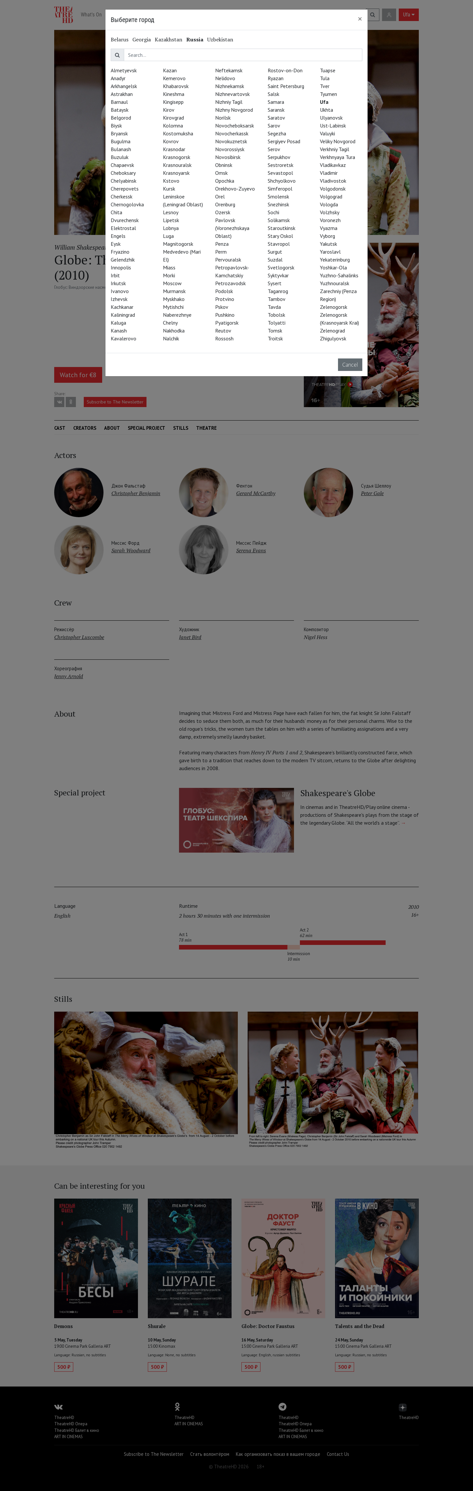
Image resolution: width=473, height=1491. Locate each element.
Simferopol (280, 188)
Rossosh (224, 338)
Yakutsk (328, 244)
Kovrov (171, 141)
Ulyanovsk (331, 117)
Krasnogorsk (176, 157)
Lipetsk (171, 220)
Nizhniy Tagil (228, 102)
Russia (194, 39)
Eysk (116, 244)
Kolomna (173, 125)
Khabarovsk (176, 86)
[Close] (360, 19)
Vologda (329, 204)
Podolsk (224, 291)
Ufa (324, 102)
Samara (276, 102)
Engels (118, 236)
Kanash (119, 330)
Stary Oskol (280, 236)
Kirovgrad (173, 117)
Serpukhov (279, 157)
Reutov (223, 330)
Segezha (277, 133)
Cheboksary (123, 173)
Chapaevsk (122, 165)
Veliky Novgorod (337, 141)
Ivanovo (120, 291)
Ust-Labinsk (333, 125)
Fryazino (120, 251)
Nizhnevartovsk (232, 94)
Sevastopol (280, 173)
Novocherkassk (231, 133)
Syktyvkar (278, 275)
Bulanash (121, 149)
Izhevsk (119, 299)
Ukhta (326, 109)
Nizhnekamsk (229, 86)
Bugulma (120, 141)
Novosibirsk (227, 157)
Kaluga (118, 322)
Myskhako (174, 299)
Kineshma (173, 94)
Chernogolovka (127, 204)
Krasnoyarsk (176, 173)
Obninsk (223, 165)
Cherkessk (121, 196)
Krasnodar (174, 149)
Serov (274, 149)
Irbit (115, 275)
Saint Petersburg (286, 86)
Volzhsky (329, 212)
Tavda (274, 307)
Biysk (116, 125)
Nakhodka (174, 330)
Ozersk (222, 212)
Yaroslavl (330, 251)
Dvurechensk (125, 220)
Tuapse (327, 70)
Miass (169, 267)
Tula (324, 78)
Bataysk (119, 109)
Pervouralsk (228, 259)
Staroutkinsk (281, 228)
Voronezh (330, 220)
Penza (222, 244)
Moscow (172, 283)
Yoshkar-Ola (333, 267)
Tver (324, 86)
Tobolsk (276, 314)
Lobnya (171, 228)
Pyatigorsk (226, 322)
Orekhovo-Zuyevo (235, 188)
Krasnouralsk (177, 165)
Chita (116, 212)
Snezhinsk (278, 204)
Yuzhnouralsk (334, 283)
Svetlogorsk (281, 267)
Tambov (276, 299)
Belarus (119, 39)
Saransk (276, 109)
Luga (168, 236)
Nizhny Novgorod (234, 109)
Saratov (276, 117)
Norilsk (223, 117)
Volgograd (331, 196)
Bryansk (119, 133)
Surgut (275, 251)
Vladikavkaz (333, 165)
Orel (220, 196)
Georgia (141, 39)
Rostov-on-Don (285, 70)
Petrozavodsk (230, 283)
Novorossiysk (229, 149)
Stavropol (279, 244)
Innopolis (121, 267)
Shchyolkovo (282, 180)
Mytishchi (173, 307)
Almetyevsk (124, 70)
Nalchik (171, 338)
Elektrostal (123, 228)
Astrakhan (122, 94)
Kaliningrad (123, 314)
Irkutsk (118, 283)
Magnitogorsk (178, 244)
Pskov (221, 307)
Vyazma (328, 228)
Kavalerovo (123, 338)
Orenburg (225, 204)
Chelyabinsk (123, 180)
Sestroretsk (280, 165)
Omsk (221, 173)
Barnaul (119, 102)
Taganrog (278, 291)
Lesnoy (170, 212)
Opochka (224, 180)
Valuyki (327, 133)
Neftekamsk (228, 70)
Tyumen (328, 94)
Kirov (168, 109)
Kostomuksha (178, 133)
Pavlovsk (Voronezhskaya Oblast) (232, 228)
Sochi (273, 212)
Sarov (274, 125)
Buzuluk (119, 157)
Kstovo (171, 180)
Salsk (273, 94)
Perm (221, 251)
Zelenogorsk (333, 307)
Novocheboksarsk (234, 125)
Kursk (169, 188)
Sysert (275, 283)
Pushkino (225, 314)
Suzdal (275, 259)
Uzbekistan (220, 39)
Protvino (224, 299)
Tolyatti (276, 322)
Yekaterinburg (335, 259)
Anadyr (118, 78)
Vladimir (329, 173)
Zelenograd (332, 330)
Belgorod (121, 117)
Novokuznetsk (231, 141)
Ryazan (275, 78)
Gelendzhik (123, 259)
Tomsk (275, 330)
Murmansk (174, 291)
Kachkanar (122, 307)
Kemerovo (174, 78)
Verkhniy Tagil (334, 149)
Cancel (350, 364)
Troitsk (275, 338)
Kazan (170, 70)
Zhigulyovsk (333, 338)
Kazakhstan (168, 39)
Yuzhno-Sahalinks (339, 275)
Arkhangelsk (124, 86)
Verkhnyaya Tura (337, 157)
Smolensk (278, 196)
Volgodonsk (333, 188)
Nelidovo (225, 78)
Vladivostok (333, 180)
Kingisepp (173, 102)
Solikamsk (279, 220)
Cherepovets (125, 188)
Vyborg (327, 236)
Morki (169, 275)
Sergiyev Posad (284, 141)
